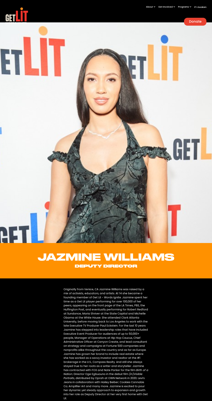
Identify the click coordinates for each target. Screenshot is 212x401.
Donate (195, 21)
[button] (152, 8)
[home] (17, 15)
